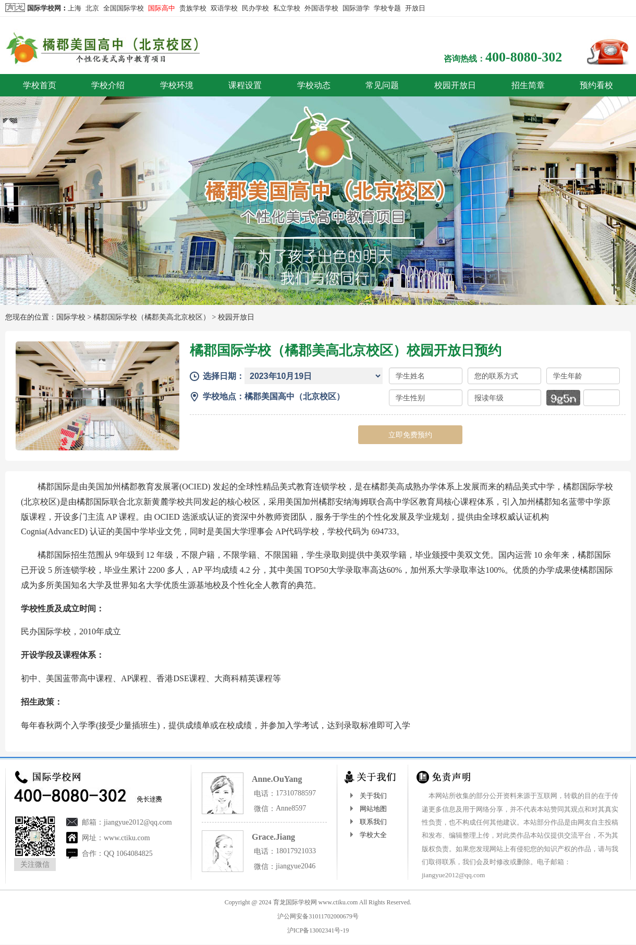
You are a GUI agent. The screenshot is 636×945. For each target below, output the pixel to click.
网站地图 (373, 809)
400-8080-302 (523, 57)
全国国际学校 (123, 8)
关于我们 (373, 796)
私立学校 (286, 8)
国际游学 (356, 8)
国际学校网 (44, 8)
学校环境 (176, 85)
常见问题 (382, 85)
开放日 (415, 8)
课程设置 (245, 85)
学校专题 (387, 8)
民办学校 (255, 8)
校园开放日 (455, 85)
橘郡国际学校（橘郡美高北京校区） (151, 317)
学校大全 (373, 835)
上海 (74, 8)
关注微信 (35, 864)
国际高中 (161, 8)
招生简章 (528, 85)
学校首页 (39, 85)
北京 (92, 8)
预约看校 (596, 85)
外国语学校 (321, 8)
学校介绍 (108, 85)
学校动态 (314, 85)
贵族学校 (192, 8)
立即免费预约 (410, 435)
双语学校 (224, 8)
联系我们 (373, 822)
